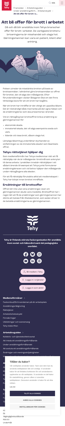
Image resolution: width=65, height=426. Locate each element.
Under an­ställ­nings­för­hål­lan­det (28, 11)
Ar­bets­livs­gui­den (12, 333)
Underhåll (7, 423)
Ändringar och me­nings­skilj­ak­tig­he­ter (21, 353)
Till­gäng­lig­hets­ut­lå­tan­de (13, 417)
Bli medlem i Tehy (35, 272)
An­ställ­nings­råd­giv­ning (14, 306)
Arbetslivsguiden (35, 8)
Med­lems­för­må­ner (13, 298)
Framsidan (19, 8)
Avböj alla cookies (32, 400)
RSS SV (6, 420)
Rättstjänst (8, 310)
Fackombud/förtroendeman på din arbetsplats (25, 302)
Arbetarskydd (44, 11)
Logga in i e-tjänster (34, 280)
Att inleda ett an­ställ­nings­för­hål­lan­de (20, 341)
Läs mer (12, 387)
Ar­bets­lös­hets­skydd (12, 314)
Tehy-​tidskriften (10, 326)
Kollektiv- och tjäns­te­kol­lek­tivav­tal (19, 337)
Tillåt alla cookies (32, 393)
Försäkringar (9, 318)
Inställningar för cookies (32, 407)
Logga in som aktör (34, 288)
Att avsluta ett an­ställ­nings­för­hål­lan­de (20, 349)
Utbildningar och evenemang (16, 322)
